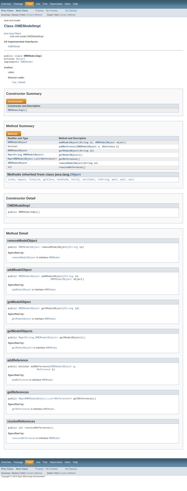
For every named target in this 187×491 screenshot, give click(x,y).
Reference (108, 149)
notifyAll (88, 183)
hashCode (62, 183)
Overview (6, 4)
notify (75, 183)
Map (10, 157)
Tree (45, 4)
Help (75, 4)
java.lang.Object (12, 33)
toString (103, 183)
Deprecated (56, 4)
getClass (48, 183)
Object (20, 60)
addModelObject (69, 144)
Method (38, 15)
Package (18, 4)
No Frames (52, 10)
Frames (39, 10)
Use (38, 4)
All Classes (71, 10)
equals (22, 183)
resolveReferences (71, 170)
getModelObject (69, 153)
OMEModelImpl (16, 112)
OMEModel (14, 46)
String (84, 144)
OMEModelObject (17, 144)
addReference (67, 149)
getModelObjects (69, 157)
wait (114, 183)
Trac (14, 84)
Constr (30, 15)
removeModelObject (71, 166)
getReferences (68, 162)
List (37, 162)
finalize (34, 183)
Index (67, 4)
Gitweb (21, 84)
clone (11, 183)
